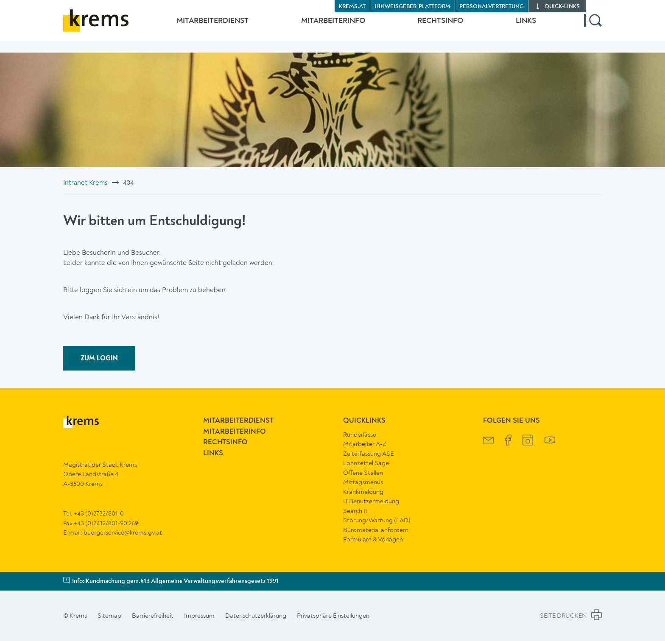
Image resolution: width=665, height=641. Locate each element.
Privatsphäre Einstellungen (333, 615)
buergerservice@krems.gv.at (123, 532)
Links (526, 27)
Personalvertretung (491, 6)
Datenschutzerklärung (255, 615)
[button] (593, 26)
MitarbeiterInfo (322, 27)
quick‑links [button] (562, 6)
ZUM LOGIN (99, 358)
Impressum (199, 615)
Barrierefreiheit (152, 615)
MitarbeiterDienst (195, 27)
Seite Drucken (571, 616)
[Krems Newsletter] (488, 441)
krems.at (352, 6)
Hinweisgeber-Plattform (412, 6)
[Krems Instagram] (527, 441)
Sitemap (109, 615)
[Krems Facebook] (508, 441)
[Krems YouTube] (550, 441)
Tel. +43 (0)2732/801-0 (93, 513)
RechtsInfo (435, 27)
